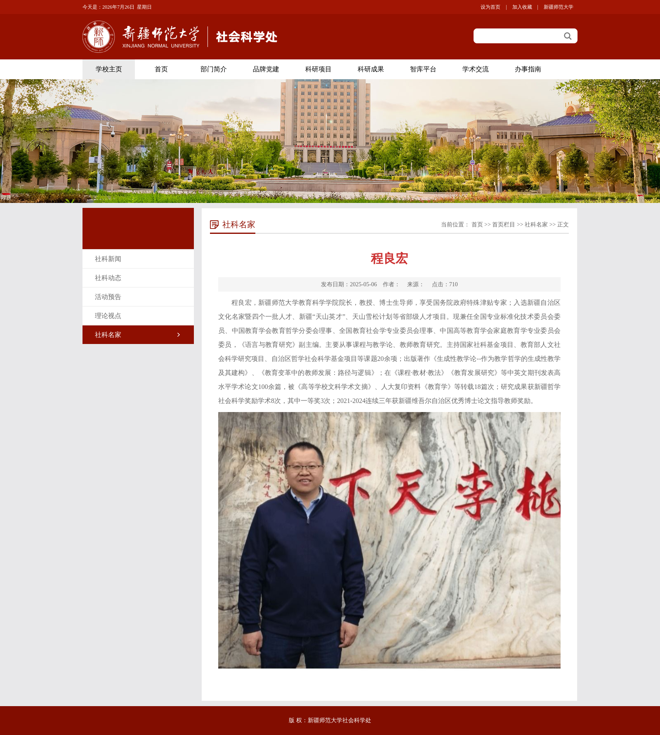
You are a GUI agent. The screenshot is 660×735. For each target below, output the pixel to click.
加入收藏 (522, 7)
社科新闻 (108, 258)
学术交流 (475, 69)
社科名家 (108, 334)
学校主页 (109, 69)
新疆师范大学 (558, 7)
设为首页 (490, 7)
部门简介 (213, 69)
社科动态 (108, 277)
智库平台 (423, 69)
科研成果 (371, 69)
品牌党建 (266, 69)
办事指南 (528, 69)
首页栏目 (503, 224)
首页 (161, 69)
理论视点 (108, 315)
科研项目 (318, 69)
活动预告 (108, 296)
